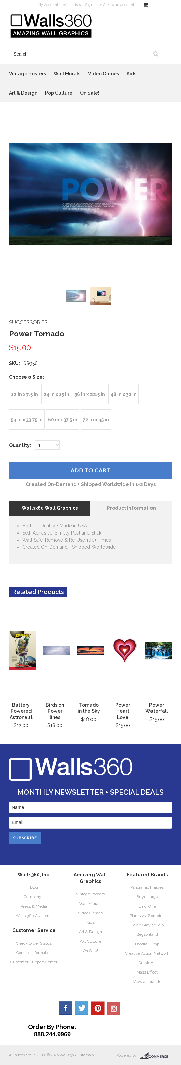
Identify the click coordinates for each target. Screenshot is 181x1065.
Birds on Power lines (55, 711)
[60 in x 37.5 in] (62, 419)
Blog (34, 887)
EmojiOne (147, 906)
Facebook (65, 1008)
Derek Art (147, 962)
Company (32, 896)
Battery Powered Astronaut (21, 711)
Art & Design (23, 93)
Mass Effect (147, 972)
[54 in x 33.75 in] (27, 419)
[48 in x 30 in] (123, 394)
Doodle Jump (147, 944)
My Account (48, 5)
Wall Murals (67, 73)
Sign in (91, 5)
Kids (131, 73)
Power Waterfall (156, 708)
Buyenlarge (147, 896)
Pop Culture (58, 93)
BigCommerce (156, 1055)
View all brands (147, 981)
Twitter (81, 1008)
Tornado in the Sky (89, 708)
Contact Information (34, 952)
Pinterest (98, 1008)
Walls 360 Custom (32, 915)
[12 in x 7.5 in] (24, 394)
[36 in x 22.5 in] (90, 394)
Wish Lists (72, 5)
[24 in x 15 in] (56, 394)
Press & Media (34, 906)
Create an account (118, 5)
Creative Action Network (147, 953)
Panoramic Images (147, 887)
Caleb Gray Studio (147, 925)
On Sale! (89, 93)
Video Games (103, 73)
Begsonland (147, 934)
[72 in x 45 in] (96, 419)
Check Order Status (34, 943)
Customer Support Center (33, 962)
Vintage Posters (27, 73)
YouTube (114, 1008)
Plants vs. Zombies (147, 915)
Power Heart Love (122, 711)
